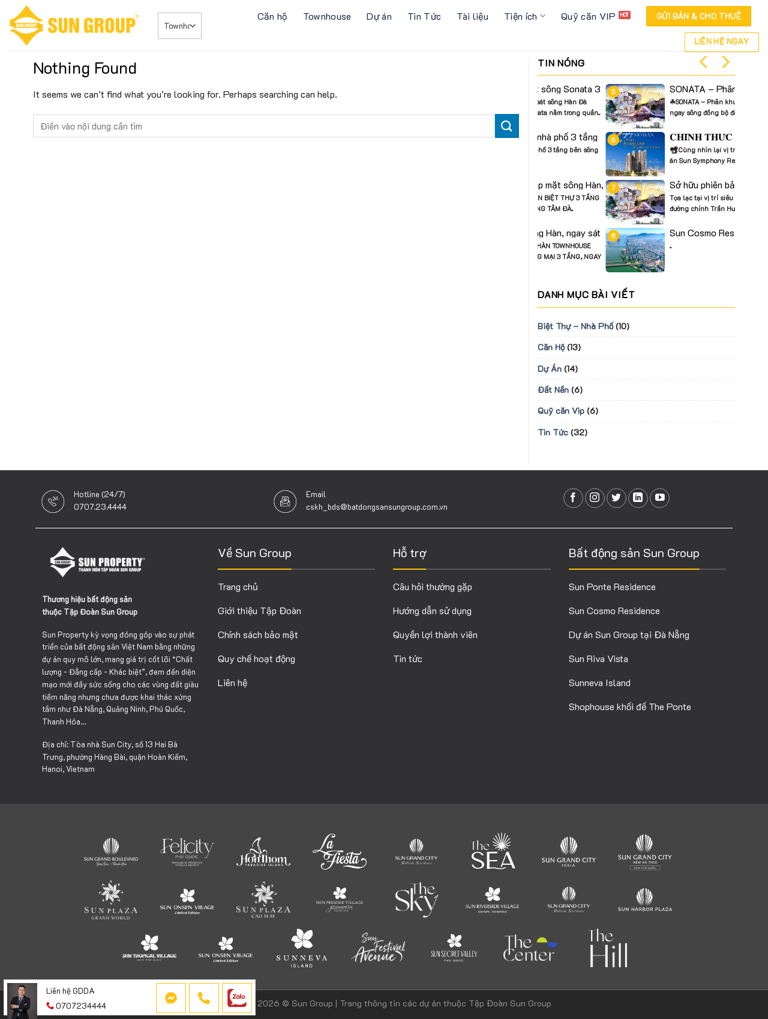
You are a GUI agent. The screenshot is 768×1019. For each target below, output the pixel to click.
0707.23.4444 (100, 506)
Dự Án (550, 368)
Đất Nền (553, 389)
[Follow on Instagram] (595, 498)
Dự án (379, 16)
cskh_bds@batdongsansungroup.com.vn (377, 506)
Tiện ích (524, 16)
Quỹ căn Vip (561, 410)
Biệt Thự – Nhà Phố (575, 326)
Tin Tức (424, 16)
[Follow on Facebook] (573, 498)
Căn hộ (272, 16)
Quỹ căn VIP (588, 16)
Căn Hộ (551, 347)
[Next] (725, 61)
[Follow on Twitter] (616, 498)
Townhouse (327, 16)
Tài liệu (472, 16)
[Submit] (507, 125)
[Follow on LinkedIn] (638, 498)
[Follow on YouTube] (660, 498)
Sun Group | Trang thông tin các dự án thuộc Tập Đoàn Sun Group (421, 1003)
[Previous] (704, 61)
